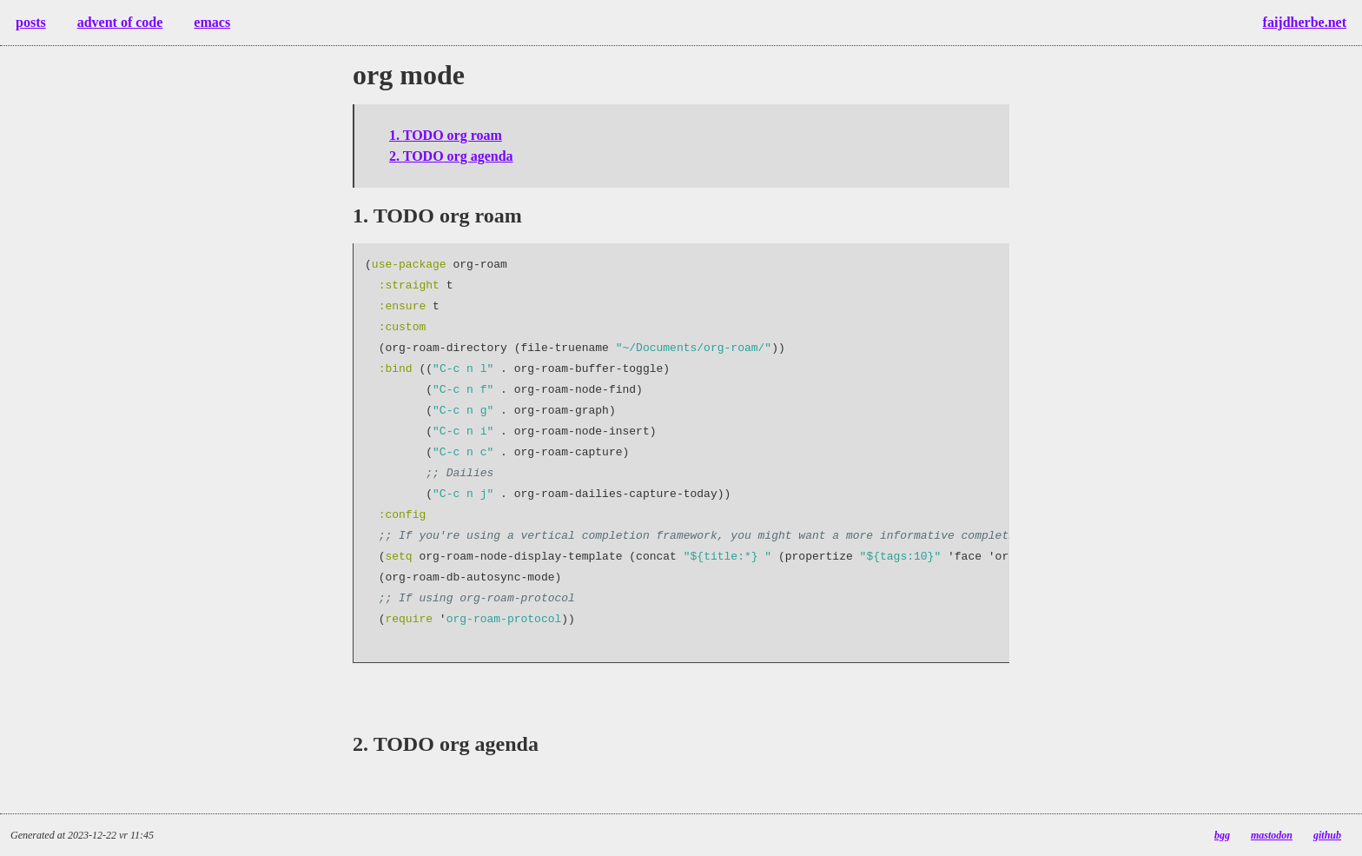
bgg (1222, 835)
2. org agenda (451, 156)
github (1327, 835)
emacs (212, 22)
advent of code (120, 22)
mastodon (1272, 835)
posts (31, 22)
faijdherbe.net (1304, 22)
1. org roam (445, 135)
